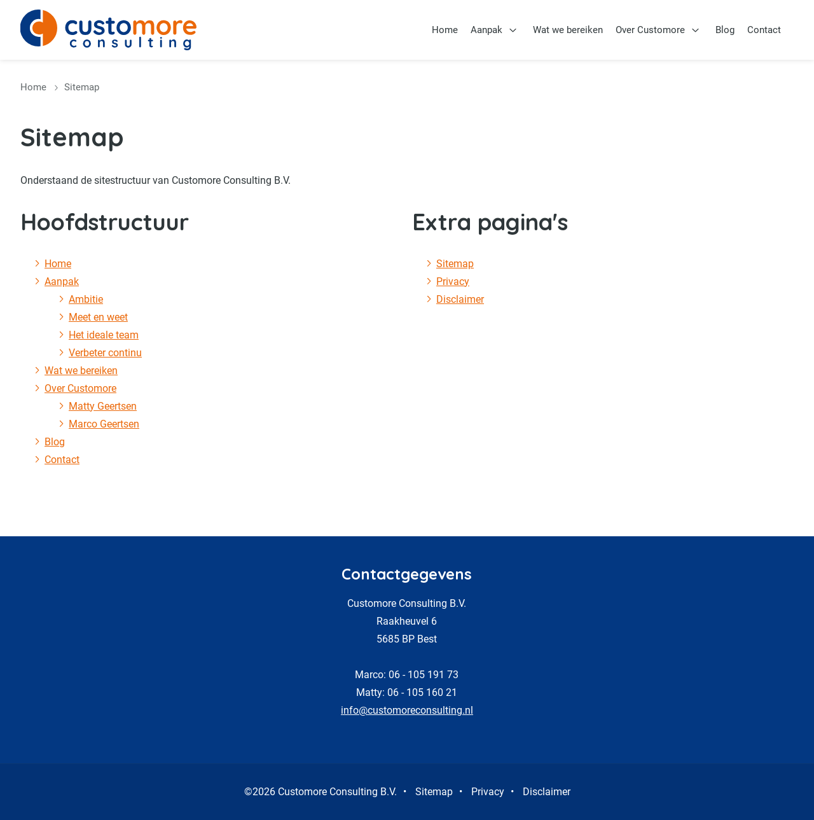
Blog (725, 30)
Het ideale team (104, 335)
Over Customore (650, 30)
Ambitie (86, 299)
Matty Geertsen (103, 406)
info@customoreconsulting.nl (407, 710)
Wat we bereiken (568, 30)
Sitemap (455, 264)
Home (445, 30)
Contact (764, 30)
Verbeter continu (105, 353)
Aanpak (486, 30)
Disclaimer (460, 299)
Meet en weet (98, 317)
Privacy (452, 281)
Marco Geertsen (104, 424)
